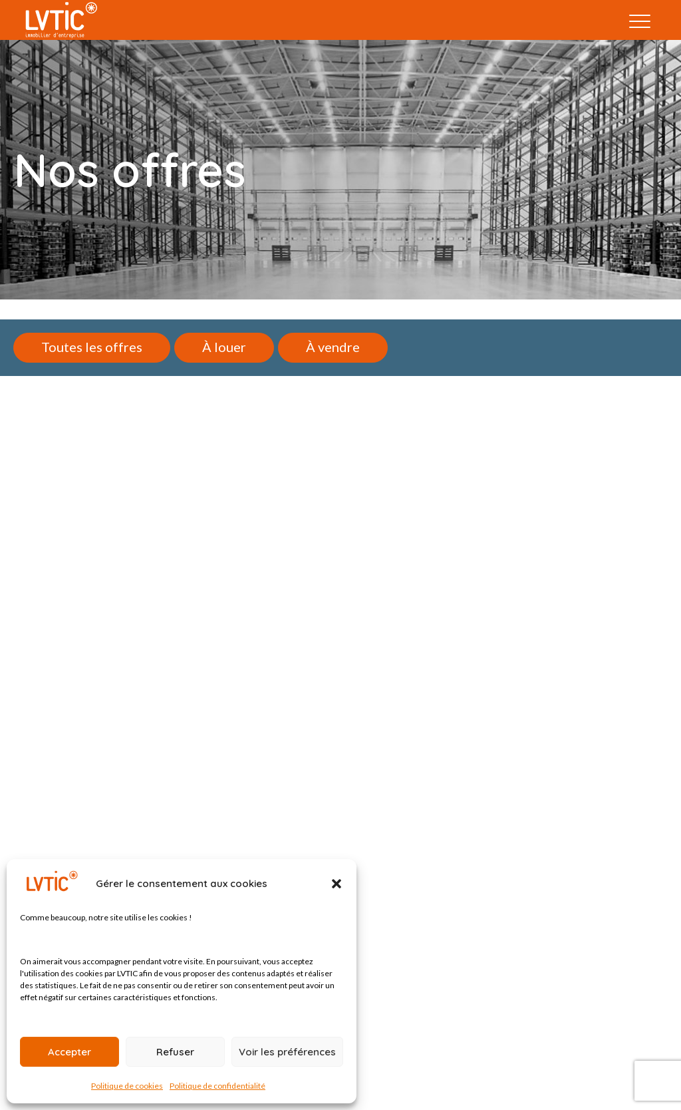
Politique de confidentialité (217, 1086)
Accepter (69, 1051)
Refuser (175, 1051)
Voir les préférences (287, 1051)
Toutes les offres (91, 346)
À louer (224, 346)
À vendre (333, 346)
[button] (336, 883)
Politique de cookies (127, 1086)
